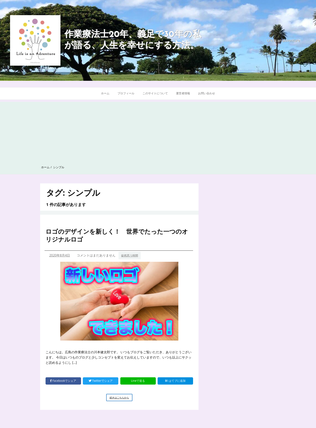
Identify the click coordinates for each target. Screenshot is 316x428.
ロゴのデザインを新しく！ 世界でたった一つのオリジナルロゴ (117, 235)
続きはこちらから (121, 398)
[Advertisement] (158, 130)
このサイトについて (155, 93)
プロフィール (125, 93)
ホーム (105, 93)
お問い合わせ (206, 93)
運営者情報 (183, 93)
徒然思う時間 (129, 255)
